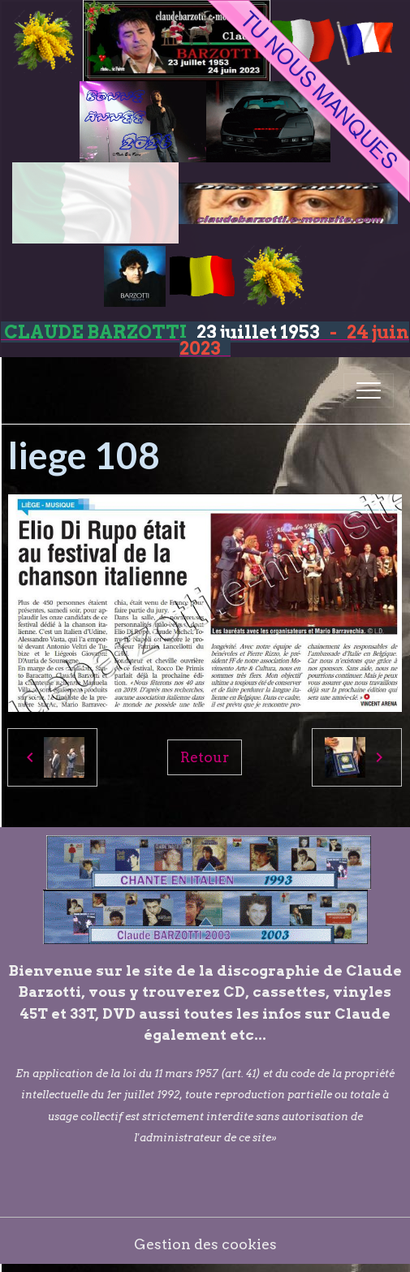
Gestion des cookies (205, 1244)
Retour (204, 756)
